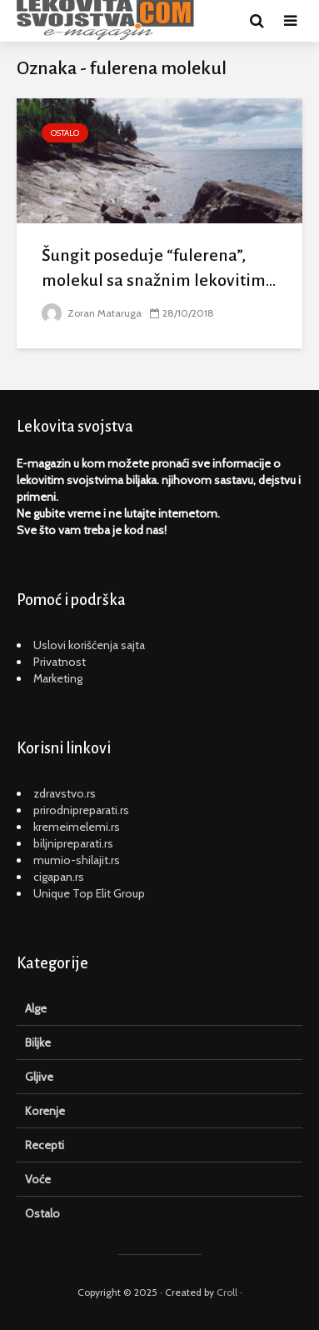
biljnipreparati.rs (73, 843)
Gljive (39, 1076)
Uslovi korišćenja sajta (89, 645)
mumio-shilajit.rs (76, 860)
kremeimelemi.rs (76, 826)
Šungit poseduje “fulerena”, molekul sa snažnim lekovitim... (159, 267)
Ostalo (65, 133)
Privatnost (59, 661)
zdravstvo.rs (64, 793)
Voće (38, 1179)
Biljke (38, 1042)
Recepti (44, 1145)
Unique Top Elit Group (89, 893)
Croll (227, 1292)
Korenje (45, 1110)
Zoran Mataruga (92, 313)
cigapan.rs (58, 876)
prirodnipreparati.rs (81, 810)
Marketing (57, 678)
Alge (36, 1008)
